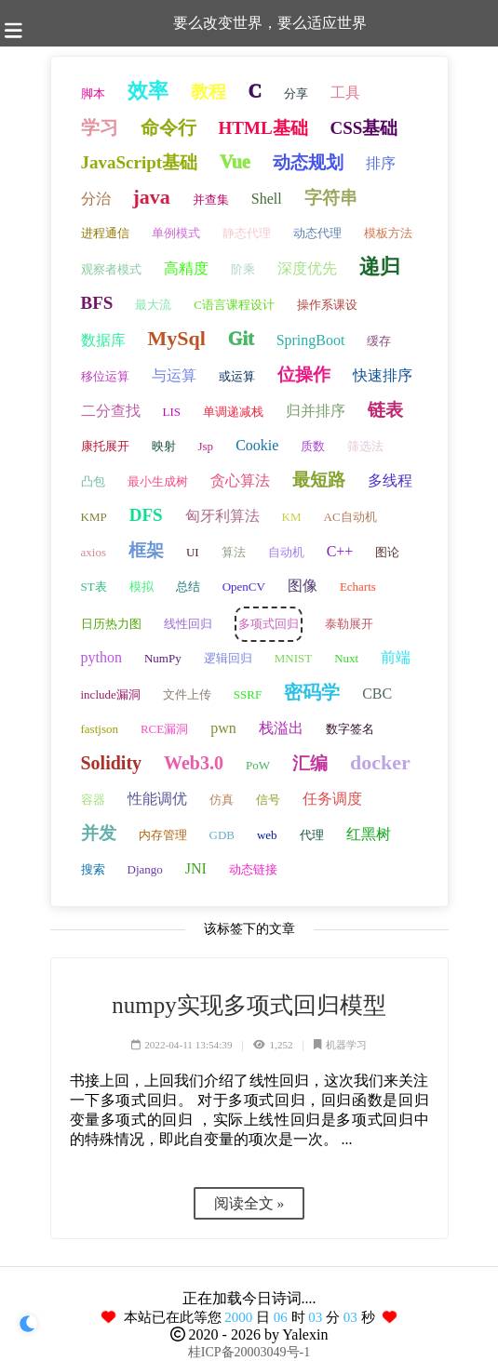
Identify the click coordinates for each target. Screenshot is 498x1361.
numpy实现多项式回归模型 (248, 1005)
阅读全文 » (249, 1203)
